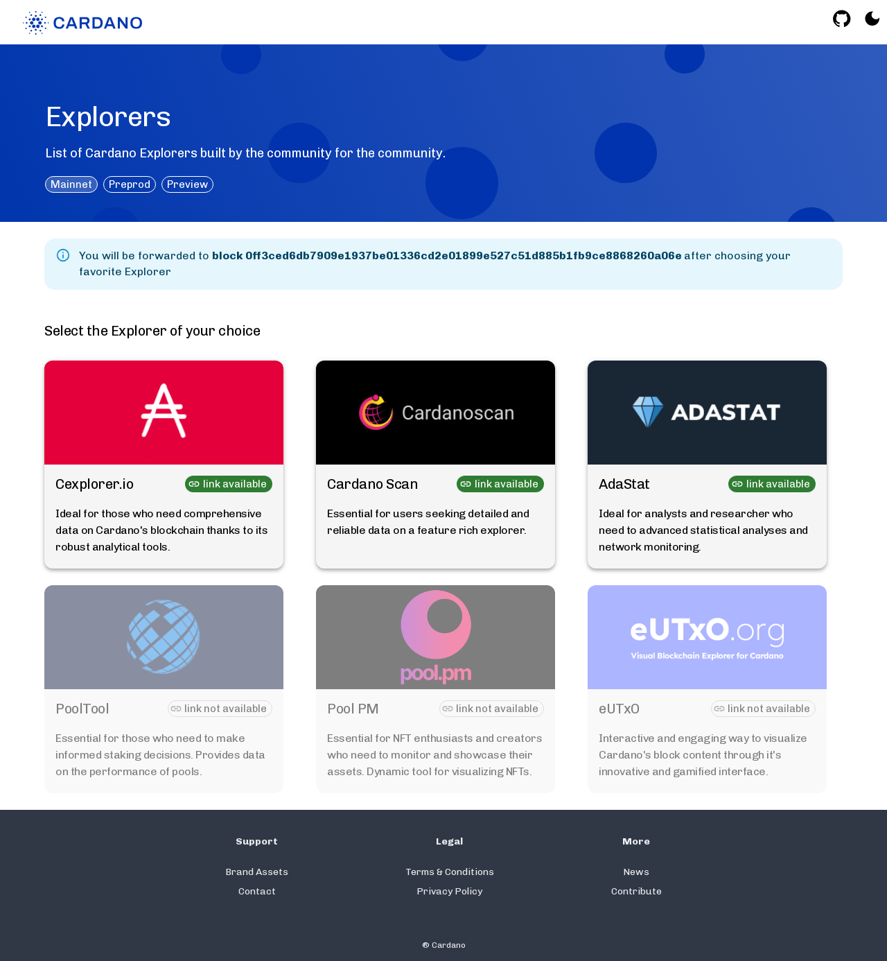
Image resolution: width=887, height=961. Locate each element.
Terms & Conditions (449, 872)
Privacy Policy (449, 891)
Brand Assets (256, 872)
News (636, 872)
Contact (257, 891)
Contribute (636, 891)
